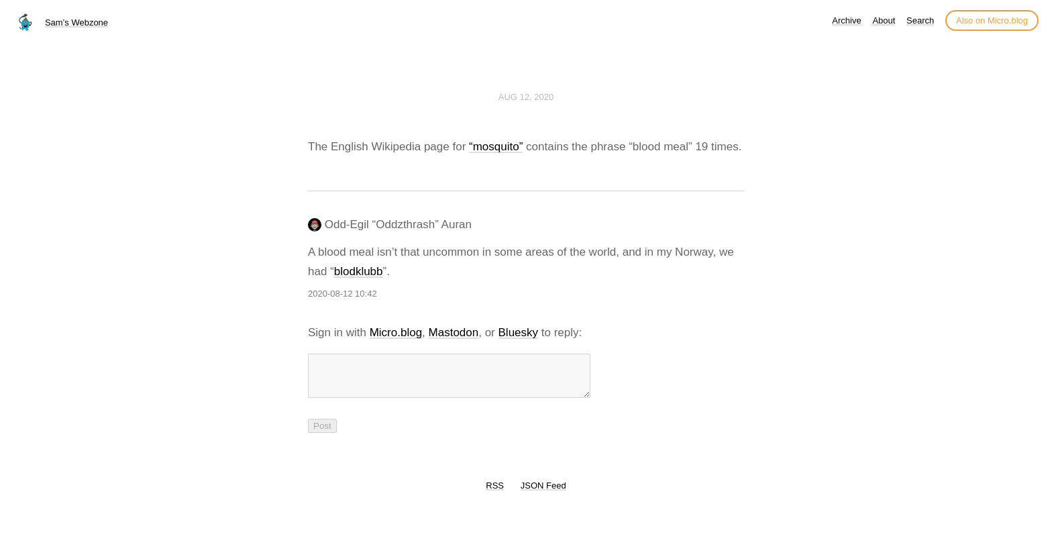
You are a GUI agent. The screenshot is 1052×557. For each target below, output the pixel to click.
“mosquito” (496, 146)
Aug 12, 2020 (526, 97)
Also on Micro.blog (992, 20)
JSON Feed (543, 494)
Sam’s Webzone (76, 22)
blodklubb (358, 271)
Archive (846, 20)
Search (920, 20)
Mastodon (454, 332)
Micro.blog (396, 332)
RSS (495, 494)
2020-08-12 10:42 (342, 294)
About (883, 20)
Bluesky (518, 332)
